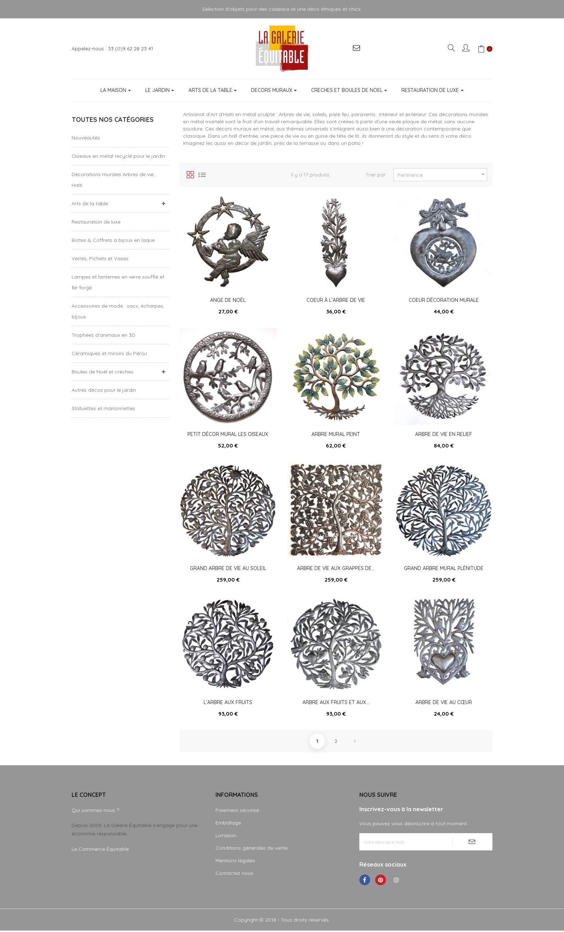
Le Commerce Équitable (100, 850)
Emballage (228, 824)
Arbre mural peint (335, 434)
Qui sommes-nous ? (95, 811)
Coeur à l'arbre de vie (335, 300)
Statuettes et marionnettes (103, 408)
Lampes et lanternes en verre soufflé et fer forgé (118, 282)
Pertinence (442, 174)
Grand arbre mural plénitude (443, 569)
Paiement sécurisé (237, 811)
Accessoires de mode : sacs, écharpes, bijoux (118, 311)
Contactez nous (234, 874)
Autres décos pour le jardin (104, 390)
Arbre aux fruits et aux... (336, 703)
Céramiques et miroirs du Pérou (109, 353)
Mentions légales (235, 862)
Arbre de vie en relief (443, 434)
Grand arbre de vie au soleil (228, 569)
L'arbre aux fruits (228, 703)
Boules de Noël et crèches (102, 371)
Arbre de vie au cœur (443, 703)
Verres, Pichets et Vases (100, 258)
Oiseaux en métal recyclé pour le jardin (118, 156)
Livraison (225, 837)
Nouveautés (86, 137)
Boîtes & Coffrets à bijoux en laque (113, 240)
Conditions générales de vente (251, 849)
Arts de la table (90, 203)
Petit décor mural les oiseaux (227, 434)
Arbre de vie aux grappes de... (336, 569)
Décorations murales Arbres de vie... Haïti (114, 179)
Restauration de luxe (96, 222)
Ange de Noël (228, 300)
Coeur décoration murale (444, 300)
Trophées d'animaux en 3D (103, 335)
